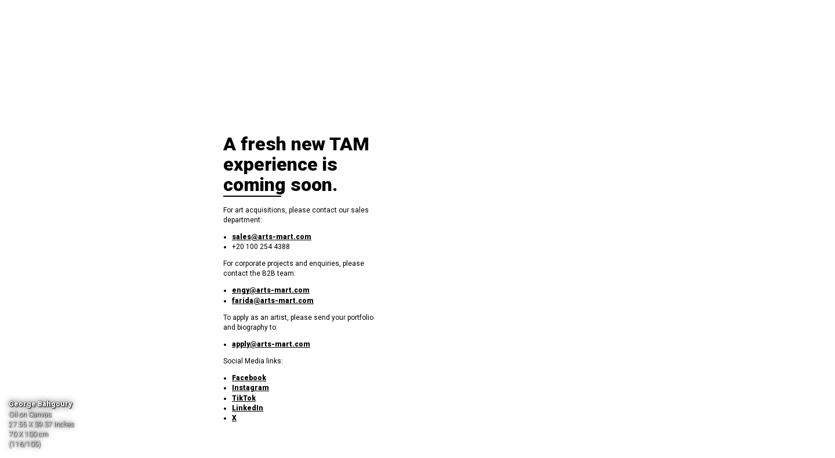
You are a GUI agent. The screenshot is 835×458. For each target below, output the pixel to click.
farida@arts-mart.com (273, 301)
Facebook (249, 378)
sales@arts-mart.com (271, 237)
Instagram (250, 388)
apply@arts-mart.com (271, 344)
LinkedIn (247, 408)
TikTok (244, 398)
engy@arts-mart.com (271, 290)
